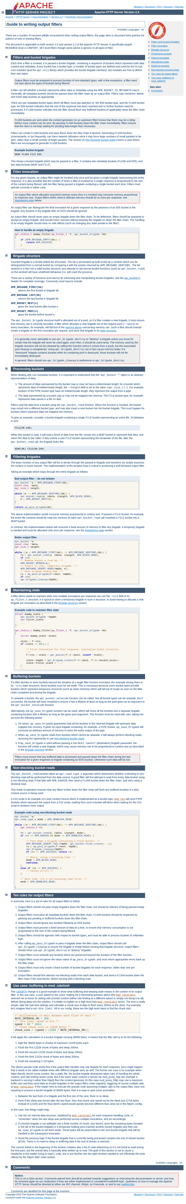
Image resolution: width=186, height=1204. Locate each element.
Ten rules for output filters (164, 73)
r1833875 (21, 991)
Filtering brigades (160, 58)
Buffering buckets (160, 66)
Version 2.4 (57, 17)
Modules (138, 6)
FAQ (159, 6)
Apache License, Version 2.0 (41, 1197)
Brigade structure (160, 49)
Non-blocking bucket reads (165, 70)
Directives (150, 6)
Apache (9, 17)
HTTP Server (23, 17)
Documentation (40, 17)
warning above (73, 327)
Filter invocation (159, 45)
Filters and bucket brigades (165, 41)
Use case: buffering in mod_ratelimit (162, 79)
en (143, 29)
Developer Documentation (79, 17)
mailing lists (127, 1184)
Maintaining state (160, 62)
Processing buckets (161, 53)
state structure (108, 330)
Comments (157, 90)
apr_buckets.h (132, 278)
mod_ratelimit (126, 995)
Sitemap (179, 6)
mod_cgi (119, 799)
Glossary (168, 6)
